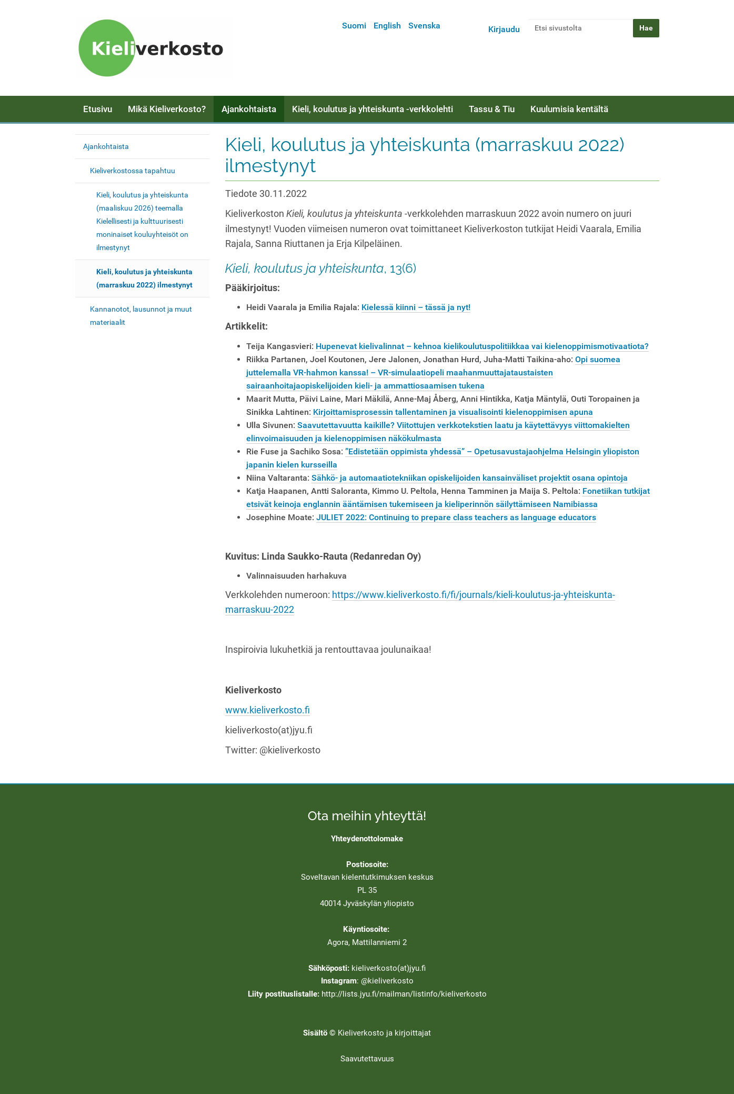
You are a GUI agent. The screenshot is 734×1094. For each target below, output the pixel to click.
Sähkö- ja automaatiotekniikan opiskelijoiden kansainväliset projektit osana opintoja (469, 478)
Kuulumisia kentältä (569, 109)
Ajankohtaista (249, 109)
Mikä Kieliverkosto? (167, 109)
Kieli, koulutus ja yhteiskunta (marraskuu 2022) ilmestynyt (144, 278)
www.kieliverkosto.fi (267, 710)
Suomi (354, 26)
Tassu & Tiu (492, 109)
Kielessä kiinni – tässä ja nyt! (415, 307)
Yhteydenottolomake (367, 838)
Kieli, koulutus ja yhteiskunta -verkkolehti (372, 109)
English (387, 26)
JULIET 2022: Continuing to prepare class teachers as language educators (456, 517)
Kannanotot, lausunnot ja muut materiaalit (141, 315)
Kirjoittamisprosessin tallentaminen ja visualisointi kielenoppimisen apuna (453, 412)
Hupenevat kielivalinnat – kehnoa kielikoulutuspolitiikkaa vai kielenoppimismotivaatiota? (482, 346)
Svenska (424, 26)
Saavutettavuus (367, 1058)
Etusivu (97, 109)
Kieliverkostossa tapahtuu (132, 170)
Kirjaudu (504, 29)
